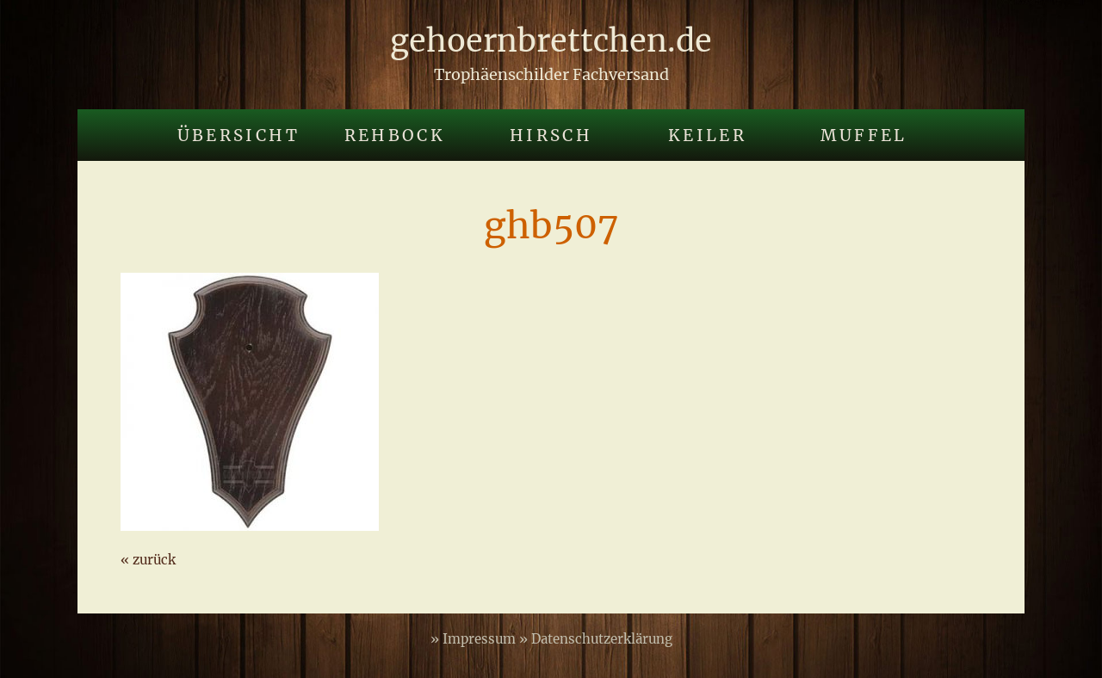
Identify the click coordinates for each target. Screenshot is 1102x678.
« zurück (148, 560)
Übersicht (238, 135)
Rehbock (395, 135)
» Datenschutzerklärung (595, 639)
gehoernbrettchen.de (551, 41)
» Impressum (474, 639)
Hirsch (551, 135)
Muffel (863, 135)
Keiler (707, 135)
